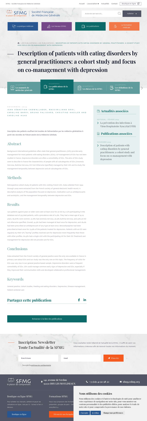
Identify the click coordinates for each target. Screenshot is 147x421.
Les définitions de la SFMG (124, 88)
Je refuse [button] (95, 413)
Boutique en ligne (130, 4)
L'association (93, 4)
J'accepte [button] (84, 413)
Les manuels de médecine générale (24, 88)
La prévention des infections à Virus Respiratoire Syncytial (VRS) (116, 124)
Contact (114, 4)
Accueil (82, 4)
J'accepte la (36, 366)
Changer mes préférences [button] (113, 413)
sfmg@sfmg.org (131, 382)
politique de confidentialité (41, 367)
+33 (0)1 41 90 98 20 (99, 382)
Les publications (29, 43)
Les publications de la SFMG (58, 87)
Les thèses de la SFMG (92, 89)
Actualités (105, 4)
